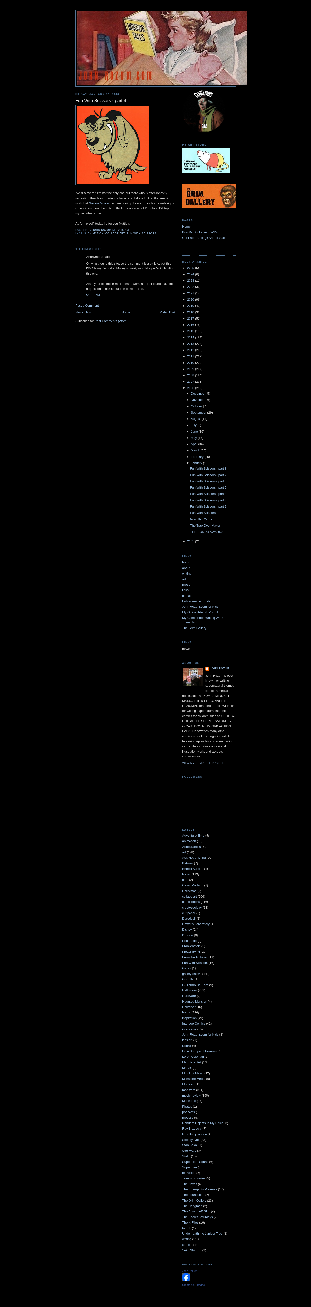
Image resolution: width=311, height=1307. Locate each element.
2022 (191, 287)
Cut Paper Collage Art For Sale (203, 238)
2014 (191, 337)
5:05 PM (93, 295)
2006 (191, 388)
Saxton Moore (99, 203)
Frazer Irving (191, 951)
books (186, 874)
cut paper (188, 913)
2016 (191, 325)
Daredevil (189, 918)
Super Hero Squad (195, 1162)
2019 (191, 306)
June (195, 431)
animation (96, 233)
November (199, 400)
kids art (187, 1040)
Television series (193, 1178)
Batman (187, 863)
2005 (191, 541)
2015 (191, 331)
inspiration (189, 1018)
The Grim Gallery (194, 628)
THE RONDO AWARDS (206, 532)
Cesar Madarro (192, 885)
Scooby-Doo (191, 1140)
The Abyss (189, 1184)
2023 (191, 280)
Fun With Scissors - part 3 (208, 500)
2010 (191, 362)
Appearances (191, 846)
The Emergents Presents (199, 1189)
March (196, 450)
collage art (115, 233)
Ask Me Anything (194, 857)
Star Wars (189, 1150)
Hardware (189, 996)
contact (187, 595)
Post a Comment (87, 305)
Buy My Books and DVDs (200, 232)
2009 (191, 369)
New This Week (201, 519)
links (185, 590)
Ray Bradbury (191, 1128)
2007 (191, 381)
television (188, 1173)
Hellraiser (189, 1007)
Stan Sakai (190, 1145)
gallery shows (191, 974)
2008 (191, 375)
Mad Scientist (191, 1062)
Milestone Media (193, 1079)
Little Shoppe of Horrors (199, 1051)
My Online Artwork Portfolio (201, 612)
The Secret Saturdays (197, 1217)
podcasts (188, 1112)
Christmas (189, 891)
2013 (191, 344)
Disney (187, 929)
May (194, 438)
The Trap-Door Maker (205, 525)
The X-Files (190, 1222)
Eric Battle (189, 941)
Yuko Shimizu (191, 1250)
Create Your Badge (193, 1284)
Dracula (187, 935)
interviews (189, 1029)
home (186, 562)
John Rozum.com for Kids (200, 606)
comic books (191, 902)
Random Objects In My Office (203, 1123)
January (197, 463)
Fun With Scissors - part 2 (208, 506)
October (197, 406)
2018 (191, 312)
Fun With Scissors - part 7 (208, 475)
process (187, 1117)
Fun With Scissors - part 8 (208, 468)
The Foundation (193, 1195)
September (199, 412)
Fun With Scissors (141, 233)
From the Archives (195, 957)
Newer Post (83, 312)
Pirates (187, 1106)
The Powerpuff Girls (196, 1211)
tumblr (186, 1228)
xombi (186, 1244)
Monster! (188, 1084)
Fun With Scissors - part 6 (208, 481)
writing (186, 573)
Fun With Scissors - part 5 (208, 487)
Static (186, 1156)
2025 (191, 268)
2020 (191, 299)
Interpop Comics (193, 1023)
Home (126, 312)
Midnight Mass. (192, 1073)
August (196, 419)
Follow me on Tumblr (197, 601)
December (199, 393)
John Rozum (219, 668)
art (184, 579)
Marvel (187, 1068)
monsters (188, 1090)
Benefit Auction (192, 869)
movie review (191, 1095)
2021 (191, 293)
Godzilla (188, 979)
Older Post (167, 312)
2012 (191, 350)
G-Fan (186, 968)
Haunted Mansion (194, 1001)
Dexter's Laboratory (196, 924)
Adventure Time (193, 835)
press (186, 584)
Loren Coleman (193, 1056)
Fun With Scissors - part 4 (208, 494)
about (186, 568)
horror (186, 1012)
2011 (191, 356)
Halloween (189, 990)
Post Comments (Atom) (111, 321)
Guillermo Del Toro (195, 985)
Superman (189, 1167)
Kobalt (186, 1045)
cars (185, 880)
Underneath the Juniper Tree (202, 1233)
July (194, 425)
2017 (191, 318)
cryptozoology (192, 907)
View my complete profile (203, 763)
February (198, 457)
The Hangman (192, 1206)
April (194, 444)
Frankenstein (191, 946)
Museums (189, 1101)
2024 (191, 274)
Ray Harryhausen (194, 1134)
